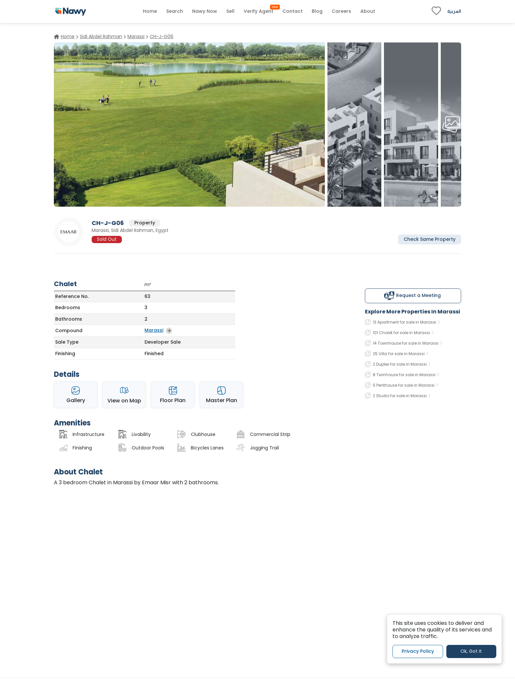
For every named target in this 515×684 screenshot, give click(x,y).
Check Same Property (430, 239)
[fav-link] (436, 11)
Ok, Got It (471, 651)
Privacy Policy (418, 651)
